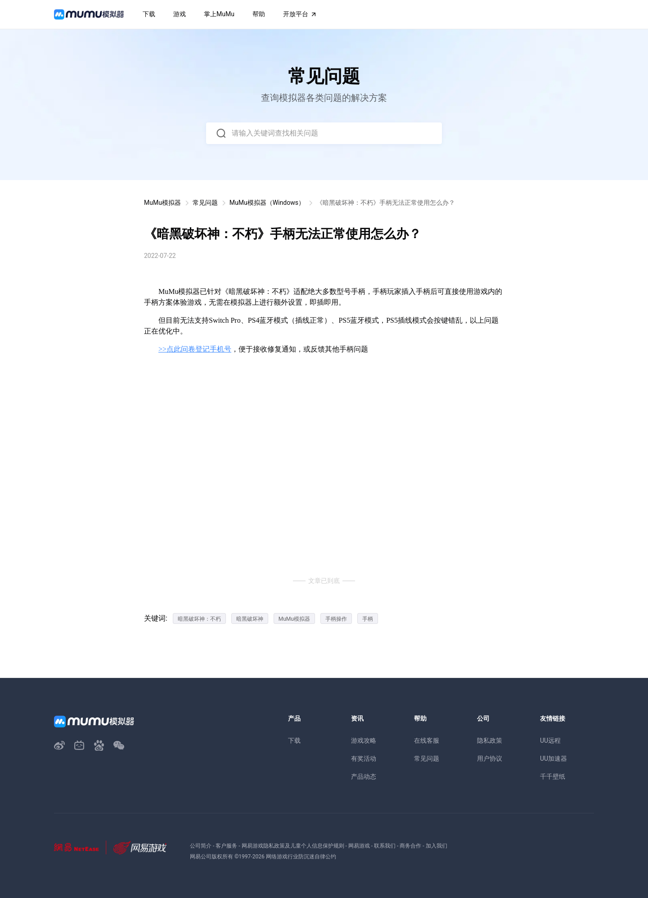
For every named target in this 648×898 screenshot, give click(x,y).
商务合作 (410, 846)
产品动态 (363, 776)
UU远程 (550, 740)
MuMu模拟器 (162, 202)
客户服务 (226, 846)
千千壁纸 (552, 776)
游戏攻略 (363, 740)
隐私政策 (489, 740)
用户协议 (489, 758)
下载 (294, 740)
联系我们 (385, 846)
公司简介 (201, 846)
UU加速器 (553, 758)
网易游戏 (359, 846)
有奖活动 (363, 758)
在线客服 (426, 740)
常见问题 (205, 202)
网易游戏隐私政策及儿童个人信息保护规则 (293, 846)
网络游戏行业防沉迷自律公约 (301, 856)
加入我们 (436, 846)
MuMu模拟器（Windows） (267, 202)
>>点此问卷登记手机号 (194, 349)
